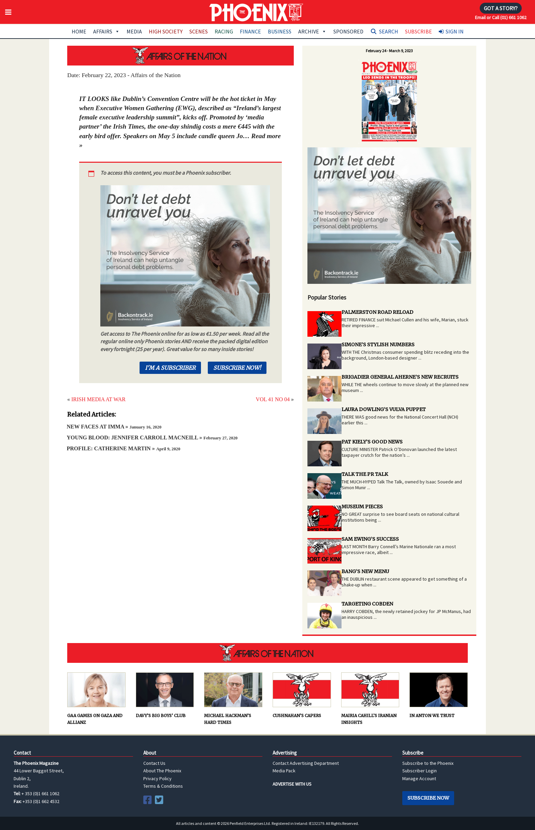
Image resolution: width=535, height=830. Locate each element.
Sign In (455, 31)
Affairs (106, 31)
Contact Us (154, 763)
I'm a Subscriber (170, 367)
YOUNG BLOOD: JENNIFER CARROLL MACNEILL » (152, 437)
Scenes (198, 31)
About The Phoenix (162, 771)
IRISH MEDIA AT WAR (98, 399)
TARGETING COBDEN (367, 604)
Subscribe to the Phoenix (427, 763)
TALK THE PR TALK (365, 474)
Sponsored (348, 31)
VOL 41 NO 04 (273, 399)
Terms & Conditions (163, 786)
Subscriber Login (419, 771)
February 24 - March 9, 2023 (389, 50)
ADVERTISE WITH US (292, 784)
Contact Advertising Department (306, 763)
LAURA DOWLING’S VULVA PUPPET (384, 409)
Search (388, 31)
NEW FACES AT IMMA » (114, 426)
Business (279, 31)
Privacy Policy (157, 778)
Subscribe (418, 31)
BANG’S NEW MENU (365, 571)
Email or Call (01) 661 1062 (500, 17)
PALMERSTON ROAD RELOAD (377, 312)
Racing (224, 31)
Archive (312, 31)
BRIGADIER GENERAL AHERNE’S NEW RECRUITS (400, 377)
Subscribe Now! (237, 367)
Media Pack (284, 771)
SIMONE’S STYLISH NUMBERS (378, 344)
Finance (250, 31)
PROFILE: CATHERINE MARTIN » (123, 448)
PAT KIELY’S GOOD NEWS (372, 442)
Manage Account (419, 778)
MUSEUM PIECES (362, 507)
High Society (166, 31)
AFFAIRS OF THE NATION (180, 55)
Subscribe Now (428, 798)
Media (134, 31)
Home (79, 31)
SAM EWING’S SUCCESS (370, 539)
